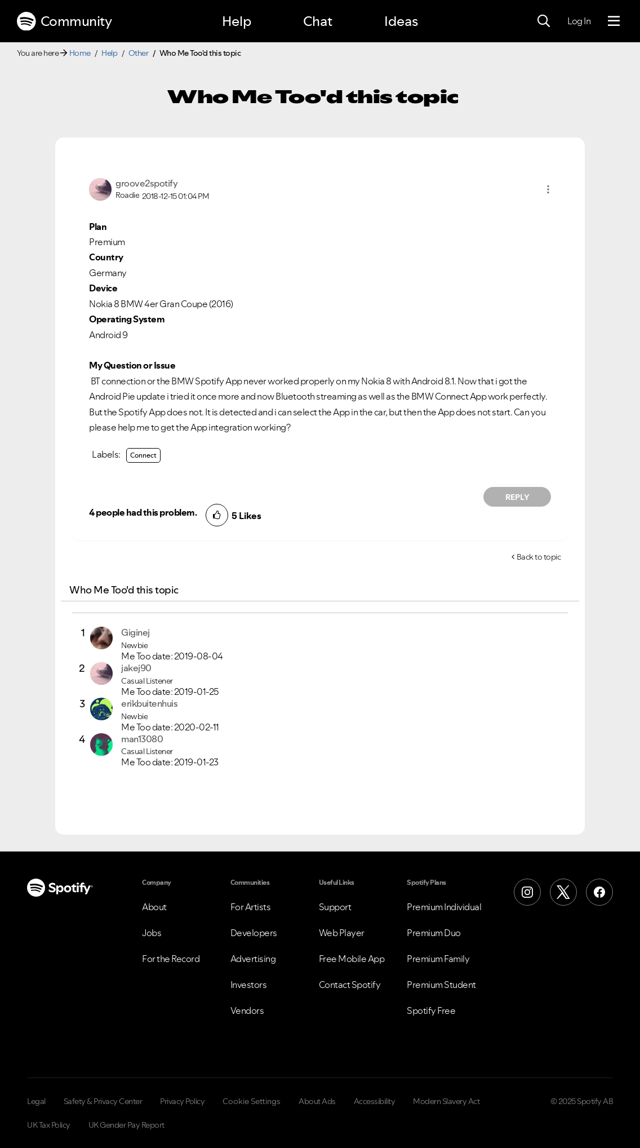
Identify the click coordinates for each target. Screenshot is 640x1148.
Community (64, 21)
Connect (143, 455)
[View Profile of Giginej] (135, 632)
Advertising (253, 958)
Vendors (247, 1010)
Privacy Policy (182, 1101)
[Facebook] (599, 892)
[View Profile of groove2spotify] (146, 183)
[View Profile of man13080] (142, 739)
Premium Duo (434, 933)
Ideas (401, 21)
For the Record (170, 958)
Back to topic (539, 556)
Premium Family (438, 958)
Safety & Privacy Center (103, 1101)
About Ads (317, 1101)
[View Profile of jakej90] (136, 668)
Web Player (342, 933)
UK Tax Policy (48, 1125)
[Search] (543, 21)
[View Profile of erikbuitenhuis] (149, 703)
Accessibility (374, 1101)
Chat (317, 21)
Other (138, 53)
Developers (253, 933)
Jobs (151, 933)
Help (236, 21)
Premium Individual (444, 907)
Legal (36, 1101)
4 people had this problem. (143, 512)
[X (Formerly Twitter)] (563, 892)
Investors (248, 984)
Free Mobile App (352, 958)
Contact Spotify (350, 984)
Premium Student (441, 984)
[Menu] (614, 21)
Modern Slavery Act (446, 1101)
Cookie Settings (252, 1101)
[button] (548, 189)
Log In (578, 21)
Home (80, 53)
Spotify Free (431, 1010)
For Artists (250, 907)
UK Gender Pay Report (126, 1125)
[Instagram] (527, 892)
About (154, 907)
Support (335, 907)
